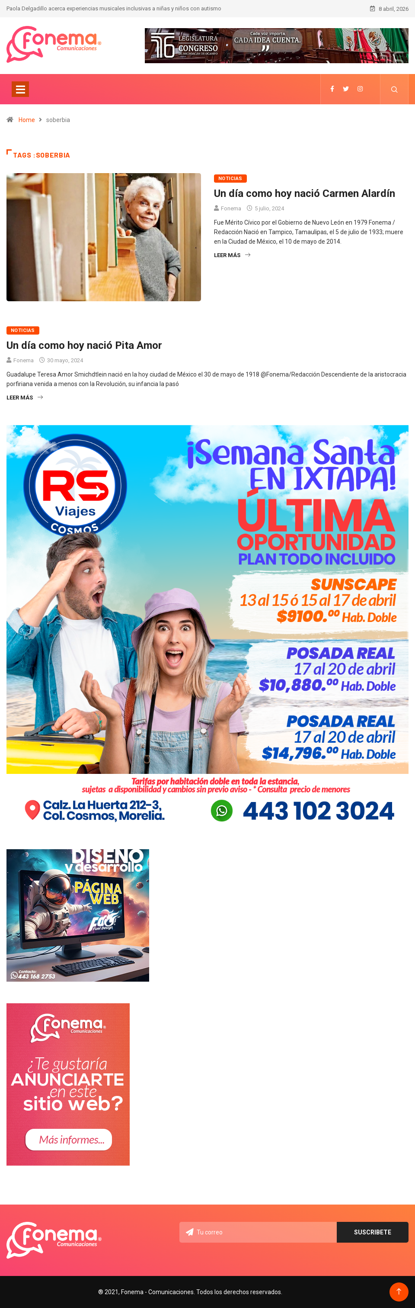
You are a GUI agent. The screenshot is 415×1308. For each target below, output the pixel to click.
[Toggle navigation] (20, 89)
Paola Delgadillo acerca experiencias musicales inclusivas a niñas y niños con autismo (113, 8)
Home (27, 119)
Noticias (230, 178)
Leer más (232, 255)
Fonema (231, 208)
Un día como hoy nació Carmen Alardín (304, 193)
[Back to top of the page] (399, 1292)
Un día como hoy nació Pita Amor (84, 345)
